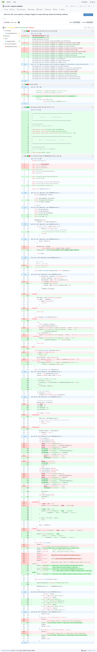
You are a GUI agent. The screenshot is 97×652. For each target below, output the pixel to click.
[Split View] (89, 27)
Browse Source (88, 14)
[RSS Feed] (67, 6)
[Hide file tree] (3, 27)
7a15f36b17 (90, 22)
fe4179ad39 (77, 22)
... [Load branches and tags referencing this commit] (4, 18)
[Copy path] (56, 31)
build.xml (33, 84)
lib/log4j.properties (37, 107)
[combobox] (85, 27)
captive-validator (17, 6)
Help (14, 2)
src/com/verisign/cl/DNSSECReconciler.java (45, 156)
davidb (7, 6)
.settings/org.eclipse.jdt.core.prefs (42, 31)
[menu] (92, 27)
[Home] (3, 2)
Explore (9, 2)
